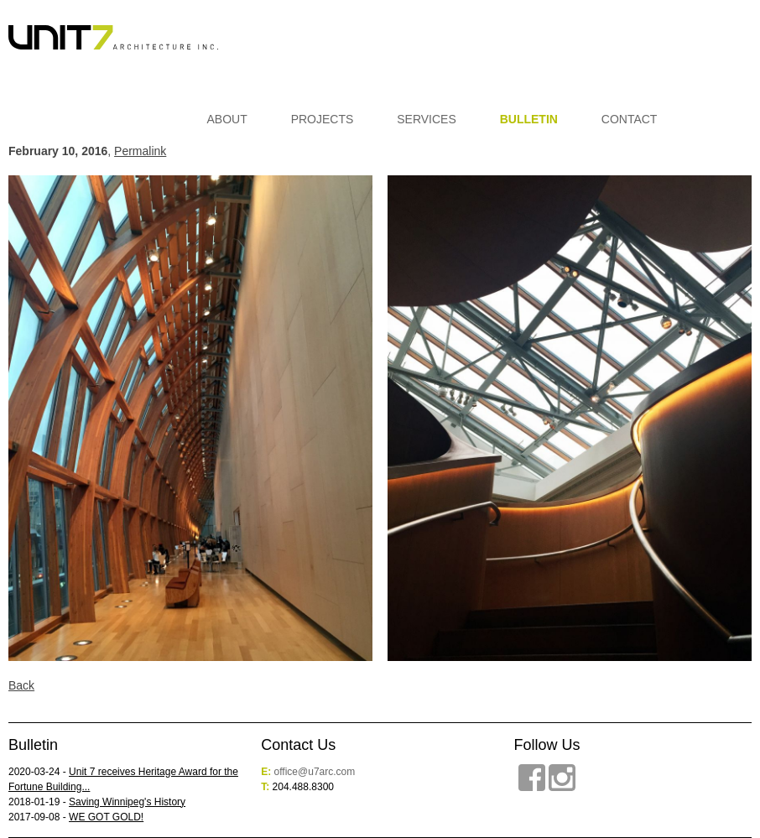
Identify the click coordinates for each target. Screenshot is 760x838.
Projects (322, 119)
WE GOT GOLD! (106, 817)
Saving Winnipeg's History (127, 802)
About (227, 119)
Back (21, 685)
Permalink (140, 151)
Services (426, 119)
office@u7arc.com (315, 772)
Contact (629, 119)
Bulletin (529, 119)
